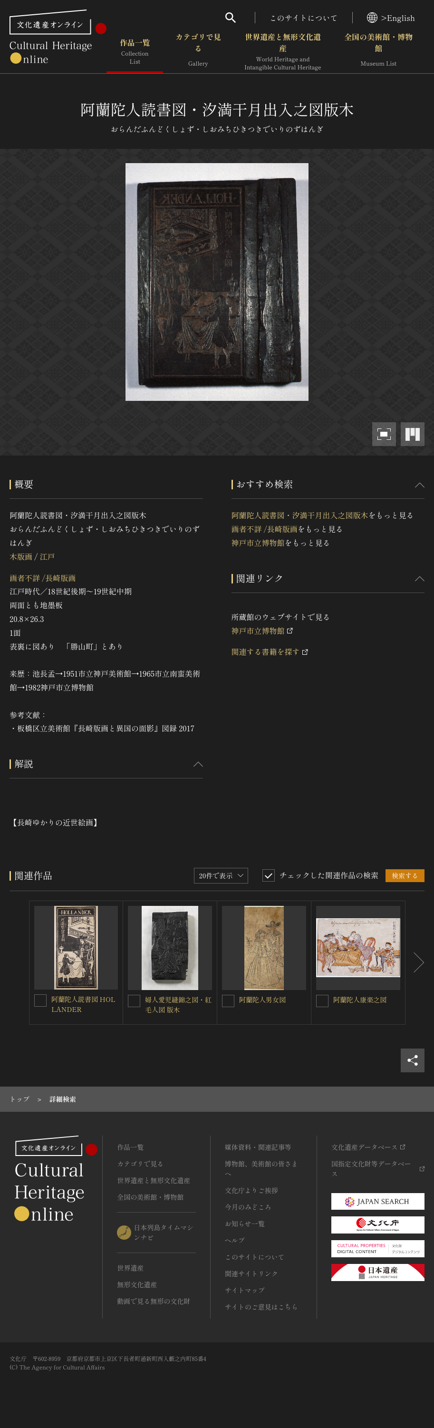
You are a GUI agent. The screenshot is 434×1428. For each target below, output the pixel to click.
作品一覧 (135, 52)
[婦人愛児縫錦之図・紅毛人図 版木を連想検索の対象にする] (134, 1001)
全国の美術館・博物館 (378, 52)
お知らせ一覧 (245, 1223)
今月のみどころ (248, 1207)
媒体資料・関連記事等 (258, 1147)
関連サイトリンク (251, 1273)
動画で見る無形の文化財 (153, 1301)
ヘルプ (235, 1240)
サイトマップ (245, 1290)
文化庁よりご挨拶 (251, 1190)
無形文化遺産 (137, 1284)
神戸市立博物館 (258, 542)
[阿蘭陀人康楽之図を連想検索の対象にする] (322, 1001)
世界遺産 (130, 1268)
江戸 (47, 556)
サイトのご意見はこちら (261, 1306)
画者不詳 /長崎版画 (43, 577)
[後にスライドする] (414, 963)
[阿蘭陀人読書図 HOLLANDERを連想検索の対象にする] (40, 1000)
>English (391, 17)
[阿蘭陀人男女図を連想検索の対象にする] (228, 1001)
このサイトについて (304, 17)
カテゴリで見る (198, 52)
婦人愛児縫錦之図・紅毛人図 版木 (178, 1004)
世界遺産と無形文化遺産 (282, 52)
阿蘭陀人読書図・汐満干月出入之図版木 (299, 515)
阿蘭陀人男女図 (262, 999)
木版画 (21, 556)
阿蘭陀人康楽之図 (359, 999)
